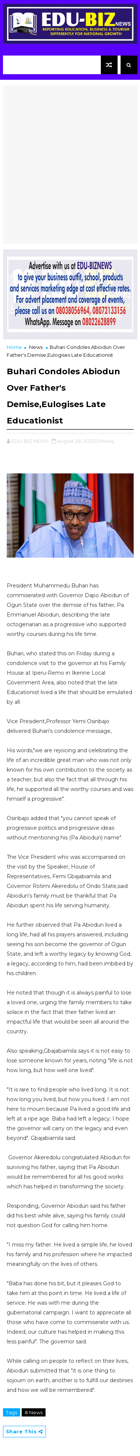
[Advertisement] (70, 155)
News (36, 347)
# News (34, 1412)
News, (107, 441)
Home (14, 347)
